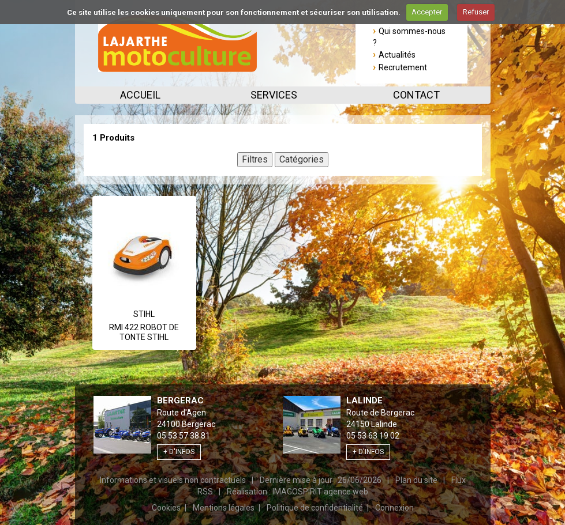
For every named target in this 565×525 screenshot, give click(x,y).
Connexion (394, 507)
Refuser (476, 11)
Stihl (144, 314)
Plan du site (416, 480)
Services (273, 95)
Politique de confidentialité (315, 507)
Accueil (140, 95)
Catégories (301, 159)
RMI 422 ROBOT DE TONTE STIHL (144, 332)
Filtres (255, 159)
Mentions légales (224, 507)
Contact (416, 95)
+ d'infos (178, 452)
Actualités (397, 54)
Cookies (166, 507)
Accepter (426, 11)
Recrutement (403, 67)
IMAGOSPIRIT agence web (320, 491)
